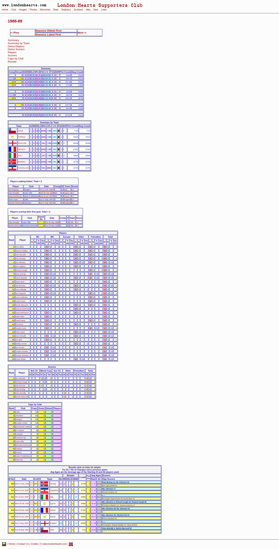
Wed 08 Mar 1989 (22, 510)
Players (12, 52)
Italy (65, 190)
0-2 (73, 190)
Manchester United (23, 427)
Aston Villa (20, 441)
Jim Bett (19, 340)
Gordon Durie (21, 328)
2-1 (73, 196)
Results (12, 61)
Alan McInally (14, 193)
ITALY (20, 156)
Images (23, 9)
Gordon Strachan (22, 355)
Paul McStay (20, 259)
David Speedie (21, 278)
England (67, 199)
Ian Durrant (20, 348)
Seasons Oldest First (48, 30)
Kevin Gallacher (22, 297)
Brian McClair (21, 274)
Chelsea (19, 449)
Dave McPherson (15, 196)
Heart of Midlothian (23, 456)
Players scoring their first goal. (25, 212)
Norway (53, 484)
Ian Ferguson (14, 190)
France (53, 510)
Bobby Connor (21, 344)
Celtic (18, 412)
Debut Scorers (16, 49)
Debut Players (16, 46)
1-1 (61, 490)
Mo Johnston (21, 262)
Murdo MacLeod (15, 226)
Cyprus (67, 193)
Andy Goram (20, 301)
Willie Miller (20, 317)
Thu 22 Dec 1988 (46, 190)
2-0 (77, 222)
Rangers (19, 419)
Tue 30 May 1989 (52, 222)
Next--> (82, 32)
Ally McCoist (20, 286)
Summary (13, 40)
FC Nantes (20, 430)
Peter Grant (13, 199)
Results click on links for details (85, 467)
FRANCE (21, 149)
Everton (19, 452)
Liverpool (19, 434)
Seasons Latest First (48, 34)
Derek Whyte (21, 359)
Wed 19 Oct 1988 (21, 490)
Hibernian (19, 460)
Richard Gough (21, 270)
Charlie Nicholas (22, 351)
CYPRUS (21, 137)
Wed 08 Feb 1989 (46, 193)
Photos (33, 9)
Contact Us (23, 544)
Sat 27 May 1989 (46, 199)
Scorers (12, 55)
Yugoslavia (54, 490)
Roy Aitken (20, 247)
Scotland (78, 9)
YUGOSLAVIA (23, 168)
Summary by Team (19, 43)
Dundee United (21, 423)
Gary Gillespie (21, 289)
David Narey (20, 320)
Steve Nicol (20, 282)
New (96, 9)
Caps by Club (16, 58)
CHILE (20, 131)
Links (104, 9)
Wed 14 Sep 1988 (22, 484)
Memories (45, 9)
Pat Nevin (19, 324)
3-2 (73, 193)
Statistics (66, 9)
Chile (71, 222)
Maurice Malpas (22, 251)
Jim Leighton (21, 266)
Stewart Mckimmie (16, 203)
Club (13, 9)
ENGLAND (22, 143)
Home (5, 9)
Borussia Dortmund (23, 445)
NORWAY (22, 162)
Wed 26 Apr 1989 (46, 196)
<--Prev (14, 32)
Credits (34, 544)
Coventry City (21, 438)
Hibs (88, 9)
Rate (55, 9)
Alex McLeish (21, 255)
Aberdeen (19, 416)
